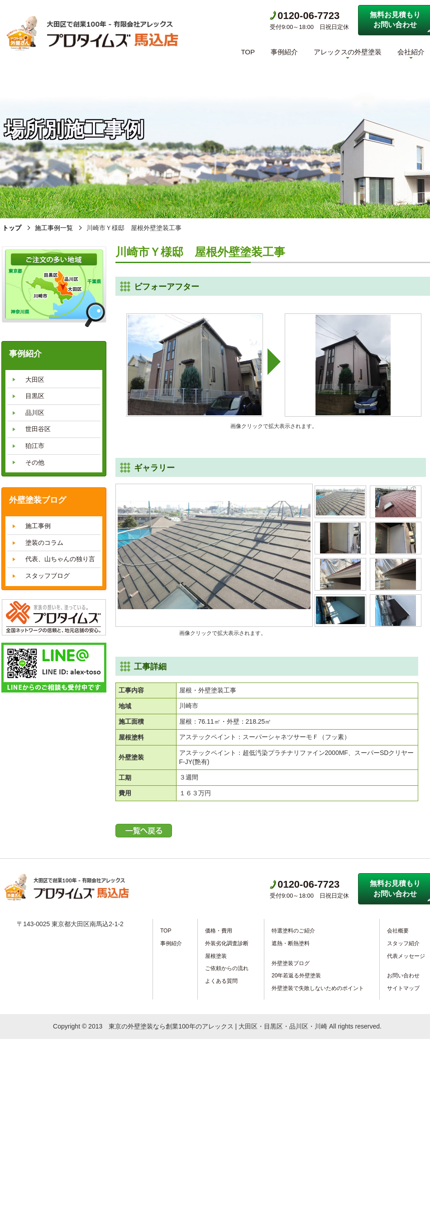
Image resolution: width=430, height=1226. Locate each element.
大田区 (34, 379)
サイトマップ (403, 988)
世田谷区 (38, 429)
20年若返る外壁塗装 (296, 975)
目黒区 (34, 395)
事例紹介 (284, 52)
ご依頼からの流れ (226, 968)
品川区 (34, 412)
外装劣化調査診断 (226, 943)
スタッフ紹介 (403, 943)
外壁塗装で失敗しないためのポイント (318, 988)
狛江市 (34, 445)
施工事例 (38, 525)
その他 (34, 462)
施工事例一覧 (54, 227)
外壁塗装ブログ (291, 963)
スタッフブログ (47, 575)
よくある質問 (221, 981)
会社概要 (398, 931)
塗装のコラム (44, 542)
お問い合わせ (403, 975)
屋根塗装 (216, 956)
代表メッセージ (406, 956)
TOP (248, 52)
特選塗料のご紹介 (293, 931)
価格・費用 (218, 931)
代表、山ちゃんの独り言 (60, 559)
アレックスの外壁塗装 (348, 52)
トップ (11, 227)
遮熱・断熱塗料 (291, 943)
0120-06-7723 (304, 15)
